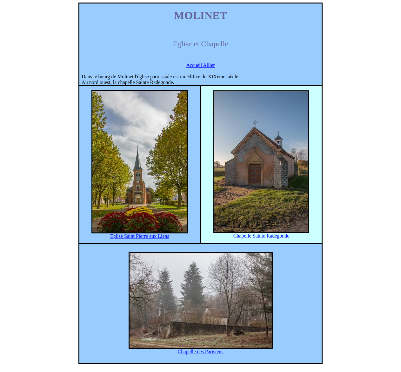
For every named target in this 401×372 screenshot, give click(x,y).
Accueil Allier (200, 65)
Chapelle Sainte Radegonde (261, 235)
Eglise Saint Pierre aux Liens (139, 236)
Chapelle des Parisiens (201, 351)
